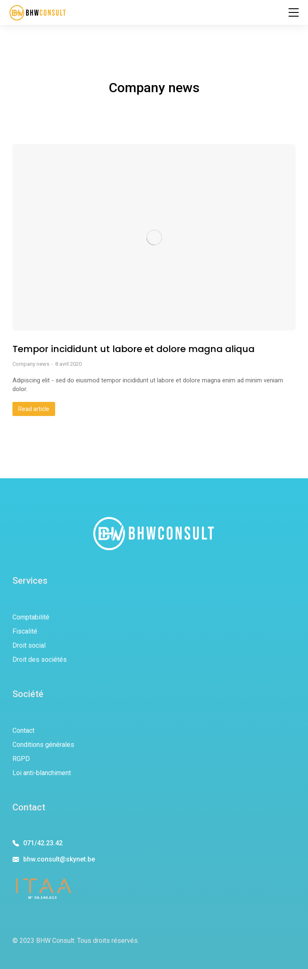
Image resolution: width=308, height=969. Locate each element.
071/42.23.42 (43, 843)
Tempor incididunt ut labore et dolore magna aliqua (133, 349)
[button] (293, 12)
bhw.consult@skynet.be (59, 859)
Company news (30, 364)
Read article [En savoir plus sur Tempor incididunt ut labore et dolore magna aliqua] (33, 409)
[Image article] (154, 237)
